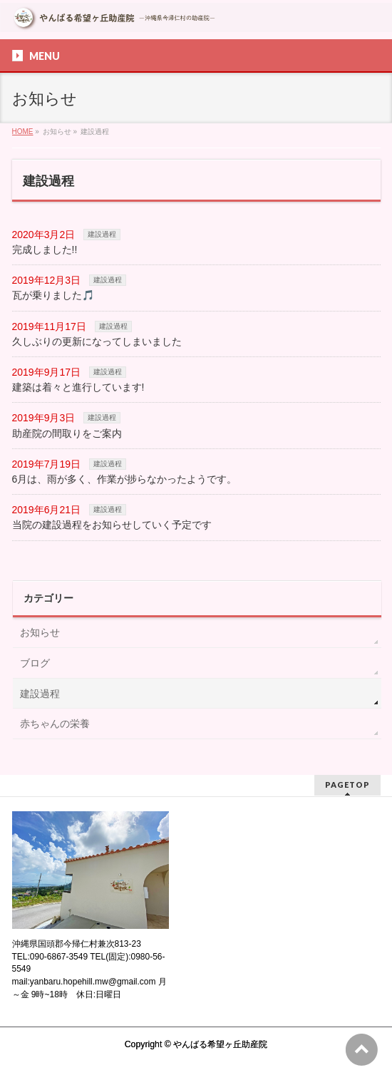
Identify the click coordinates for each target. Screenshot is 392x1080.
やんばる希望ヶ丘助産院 (220, 1044)
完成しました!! (45, 249)
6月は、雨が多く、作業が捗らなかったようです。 (124, 479)
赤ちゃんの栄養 (55, 723)
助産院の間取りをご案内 (67, 433)
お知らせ (40, 632)
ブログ (35, 663)
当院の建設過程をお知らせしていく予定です (112, 524)
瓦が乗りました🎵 (53, 295)
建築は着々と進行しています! (78, 387)
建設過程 (102, 234)
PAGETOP (347, 784)
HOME (22, 131)
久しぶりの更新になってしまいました (97, 341)
